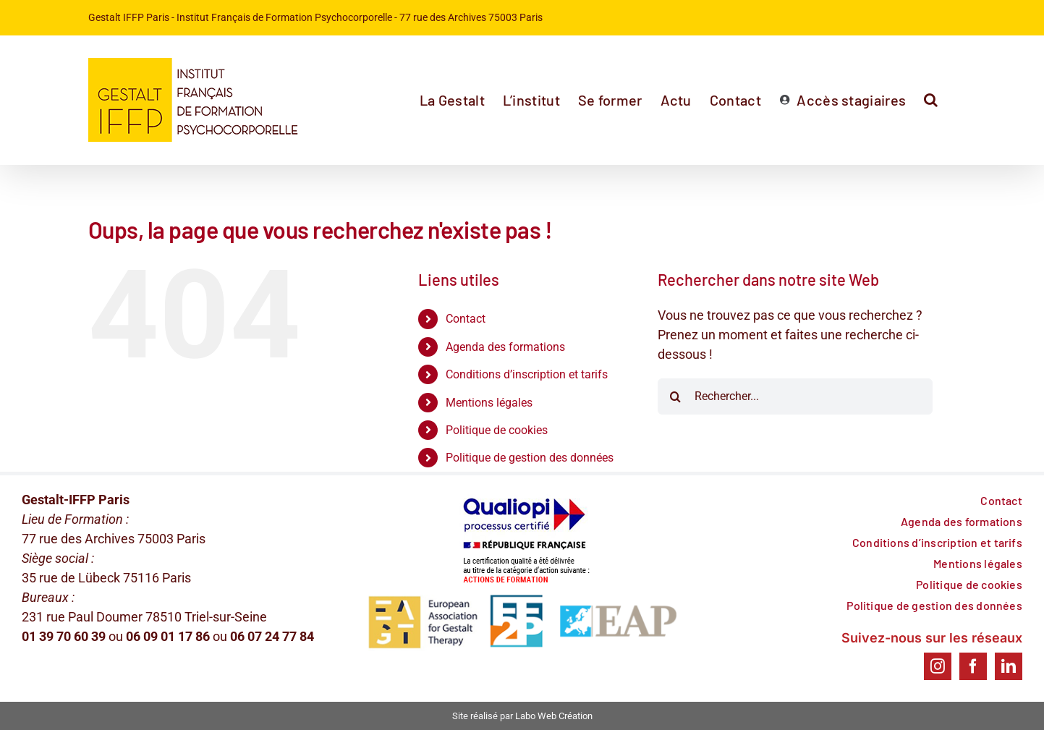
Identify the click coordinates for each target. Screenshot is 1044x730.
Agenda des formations (505, 347)
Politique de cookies (497, 430)
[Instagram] (937, 666)
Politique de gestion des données (530, 457)
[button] (931, 99)
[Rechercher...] (795, 396)
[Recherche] (676, 396)
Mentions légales (489, 402)
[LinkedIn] (1008, 666)
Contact (465, 319)
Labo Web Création (554, 715)
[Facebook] (973, 666)
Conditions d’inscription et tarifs (527, 374)
